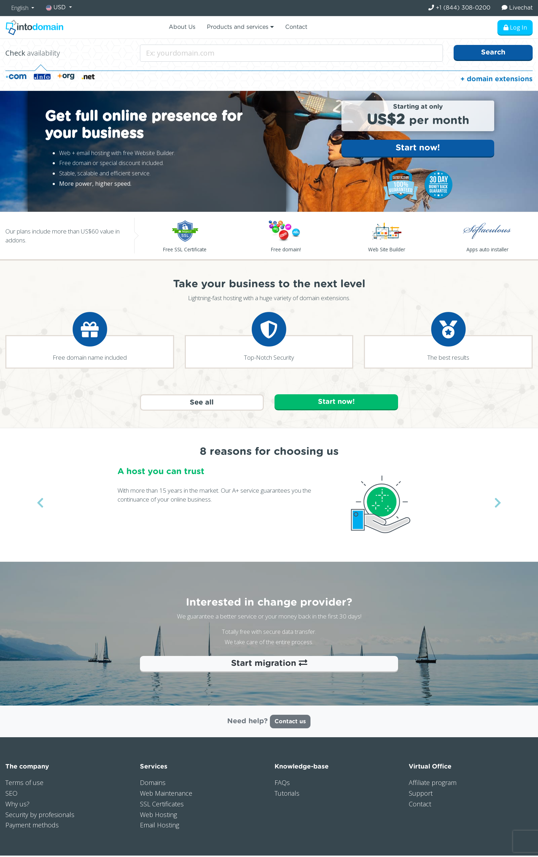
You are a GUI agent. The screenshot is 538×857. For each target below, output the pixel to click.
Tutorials (287, 794)
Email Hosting (159, 826)
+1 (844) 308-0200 (459, 8)
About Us (182, 27)
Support (421, 794)
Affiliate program (432, 784)
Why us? (17, 805)
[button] (40, 504)
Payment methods (32, 826)
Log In (515, 27)
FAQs (282, 784)
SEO (11, 794)
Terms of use (24, 784)
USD (57, 8)
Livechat (517, 8)
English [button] (20, 8)
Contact (296, 27)
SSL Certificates (162, 805)
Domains (153, 784)
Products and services (240, 27)
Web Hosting (158, 815)
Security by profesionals (39, 815)
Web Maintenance (166, 794)
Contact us (290, 723)
